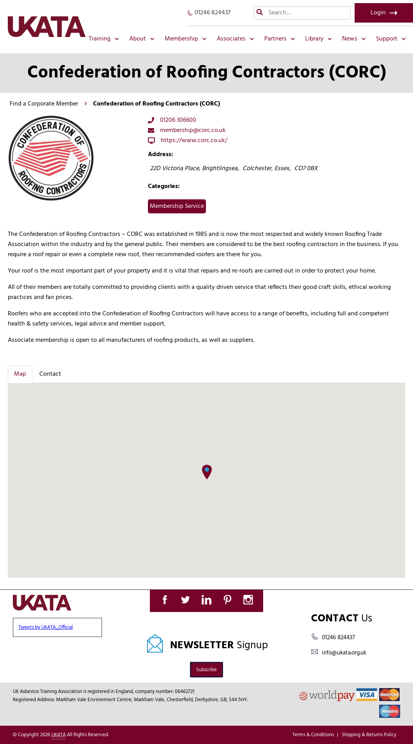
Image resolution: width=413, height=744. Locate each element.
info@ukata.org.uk (344, 653)
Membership (186, 39)
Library (318, 39)
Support (391, 39)
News (354, 39)
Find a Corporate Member (44, 104)
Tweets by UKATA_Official (45, 627)
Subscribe (206, 670)
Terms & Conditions (313, 735)
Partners (279, 39)
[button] (207, 472)
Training (104, 39)
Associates (235, 39)
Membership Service (177, 206)
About (142, 39)
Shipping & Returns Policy (369, 735)
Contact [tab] (50, 374)
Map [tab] (20, 374)
